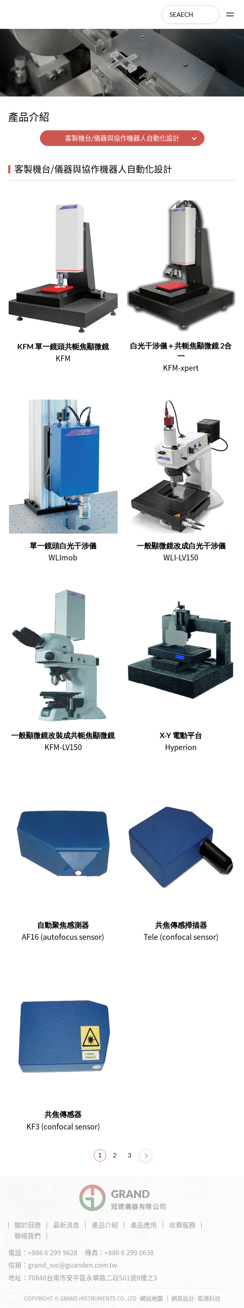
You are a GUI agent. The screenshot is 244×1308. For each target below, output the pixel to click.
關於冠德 (27, 1225)
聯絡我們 (27, 1235)
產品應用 (143, 1225)
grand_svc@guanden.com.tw (72, 1265)
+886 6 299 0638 (129, 1252)
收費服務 (182, 1225)
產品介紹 (105, 1225)
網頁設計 (182, 1298)
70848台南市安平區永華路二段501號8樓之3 (92, 1277)
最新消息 (66, 1225)
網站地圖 (151, 1298)
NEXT (145, 1155)
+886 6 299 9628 (52, 1252)
